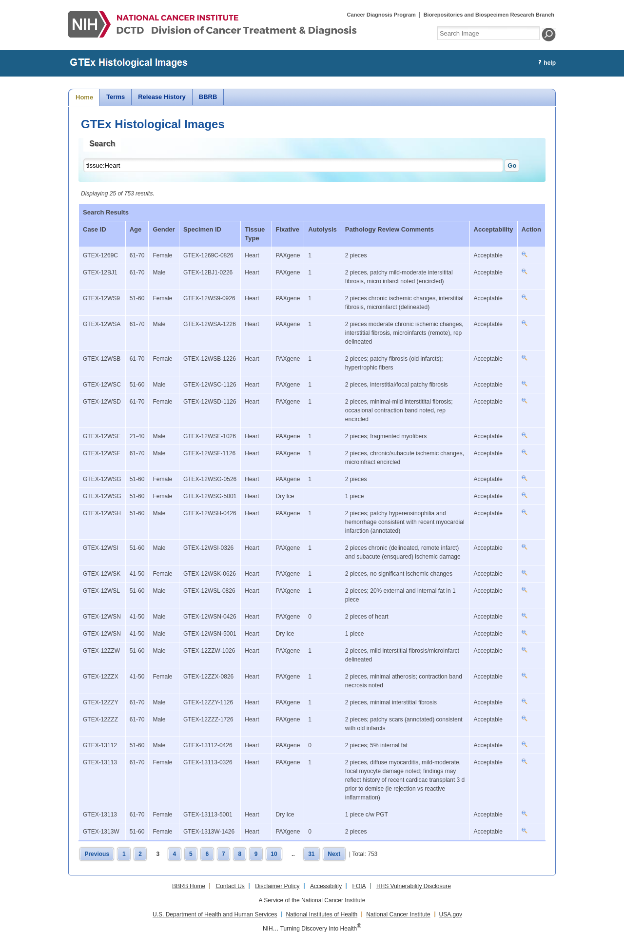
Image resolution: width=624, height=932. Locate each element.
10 (274, 854)
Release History (162, 96)
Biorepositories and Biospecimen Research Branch (489, 15)
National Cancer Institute (398, 914)
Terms (115, 96)
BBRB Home (188, 886)
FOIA (359, 886)
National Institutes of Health (321, 914)
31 (311, 854)
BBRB (208, 96)
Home (84, 97)
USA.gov (450, 914)
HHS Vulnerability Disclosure (413, 886)
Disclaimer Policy (277, 886)
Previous (96, 854)
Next (334, 854)
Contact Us (229, 886)
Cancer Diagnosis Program (381, 15)
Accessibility (326, 886)
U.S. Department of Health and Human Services (215, 914)
